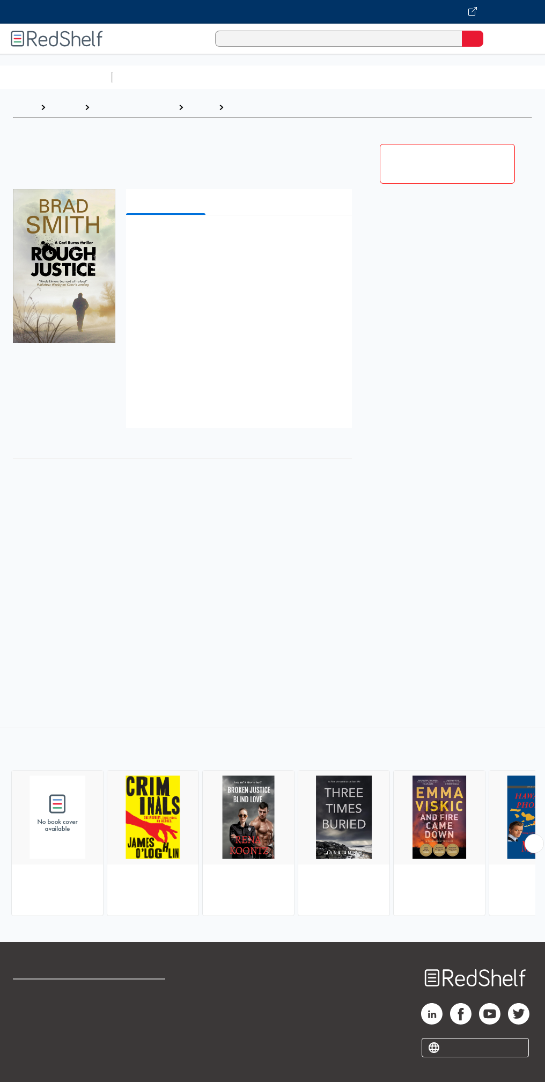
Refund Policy (140, 1016)
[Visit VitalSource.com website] (272, 12)
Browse (64, 107)
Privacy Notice (40, 1039)
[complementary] (272, 823)
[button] (238, 239)
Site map (29, 1063)
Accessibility (138, 1039)
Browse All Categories (56, 77)
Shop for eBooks (44, 992)
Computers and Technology (306, 77)
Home (24, 107)
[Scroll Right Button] (534, 843)
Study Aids (144, 77)
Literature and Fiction (133, 107)
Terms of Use (139, 992)
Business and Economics (416, 77)
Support (27, 1016)
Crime (241, 107)
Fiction (200, 107)
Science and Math (210, 77)
